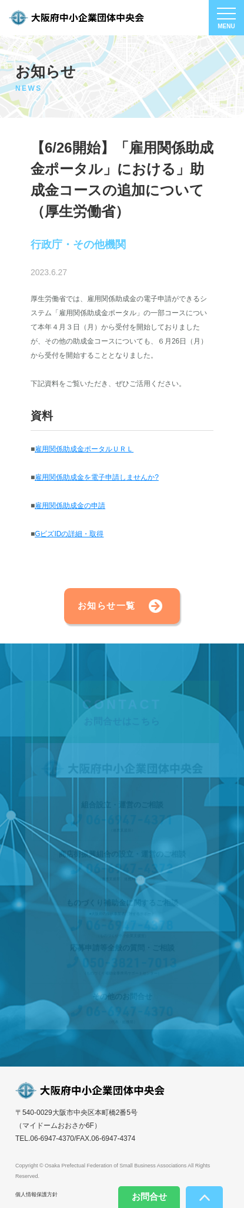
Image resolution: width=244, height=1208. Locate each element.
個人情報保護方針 (36, 1194)
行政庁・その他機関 (78, 245)
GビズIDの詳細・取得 (69, 534)
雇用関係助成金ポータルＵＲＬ (84, 449)
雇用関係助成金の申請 (70, 505)
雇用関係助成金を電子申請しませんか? (97, 477)
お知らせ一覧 (107, 605)
